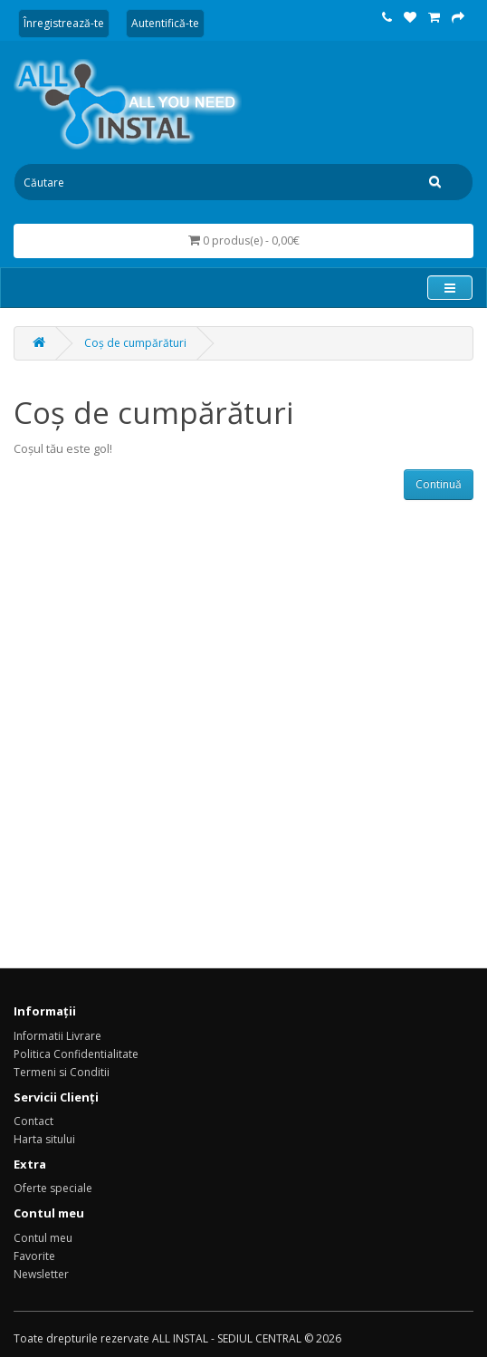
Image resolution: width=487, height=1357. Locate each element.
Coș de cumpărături (135, 343)
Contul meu (43, 1238)
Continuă (438, 484)
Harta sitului (44, 1139)
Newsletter (41, 1274)
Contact (33, 1121)
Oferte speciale (53, 1188)
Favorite (34, 1256)
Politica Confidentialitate (76, 1054)
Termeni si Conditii (62, 1072)
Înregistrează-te (64, 23)
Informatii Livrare (57, 1036)
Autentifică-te (165, 23)
